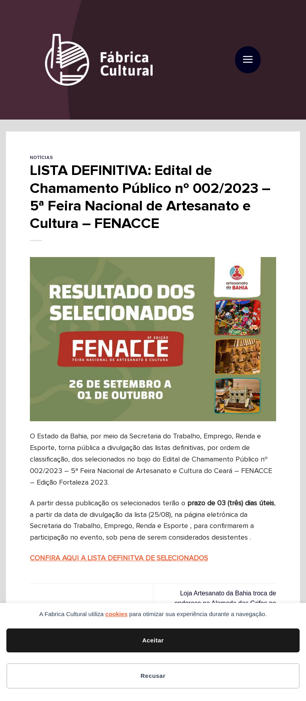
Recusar (153, 675)
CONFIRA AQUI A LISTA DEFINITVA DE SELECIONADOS (119, 558)
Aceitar (153, 640)
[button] (247, 60)
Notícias (41, 157)
